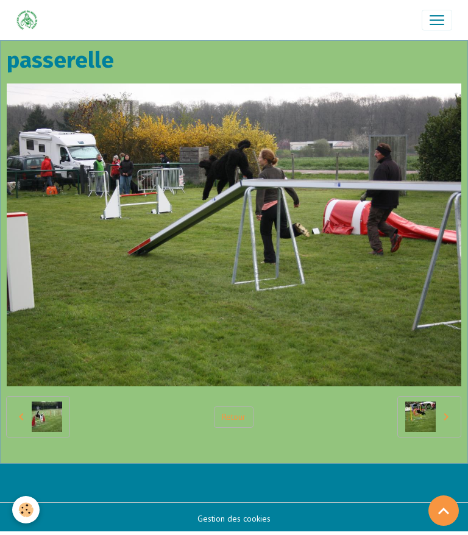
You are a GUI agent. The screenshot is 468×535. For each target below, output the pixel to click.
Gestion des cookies (234, 518)
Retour (234, 416)
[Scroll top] (443, 510)
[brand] (29, 20)
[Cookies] (26, 509)
